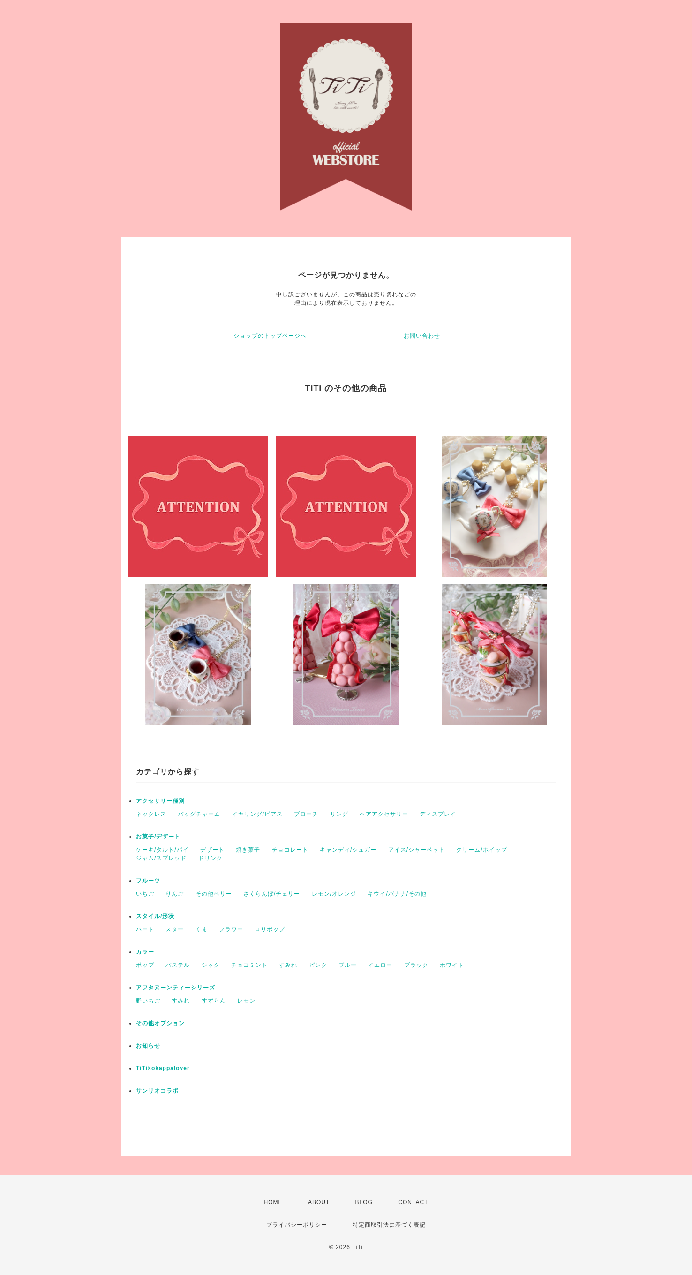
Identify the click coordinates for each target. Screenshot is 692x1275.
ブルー (347, 965)
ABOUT (319, 1202)
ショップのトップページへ (270, 335)
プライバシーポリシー (296, 1225)
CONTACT (413, 1202)
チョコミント (249, 965)
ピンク (318, 965)
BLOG (364, 1202)
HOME (273, 1202)
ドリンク (210, 858)
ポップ (145, 965)
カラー (145, 952)
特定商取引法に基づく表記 (389, 1225)
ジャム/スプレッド (161, 858)
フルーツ (148, 880)
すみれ (288, 965)
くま (202, 929)
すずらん (214, 1000)
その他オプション (160, 1023)
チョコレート (290, 849)
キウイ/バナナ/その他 (397, 893)
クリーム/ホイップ (481, 849)
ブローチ (306, 814)
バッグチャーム (199, 814)
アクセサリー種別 (160, 801)
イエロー (380, 965)
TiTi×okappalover (163, 1068)
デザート (212, 849)
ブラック (416, 965)
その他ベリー (214, 893)
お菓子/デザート (158, 836)
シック (211, 965)
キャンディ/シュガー (348, 849)
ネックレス (151, 814)
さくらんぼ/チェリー (271, 893)
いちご (145, 893)
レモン (246, 1000)
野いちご (148, 1000)
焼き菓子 (248, 849)
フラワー (231, 929)
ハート (145, 929)
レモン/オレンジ (334, 893)
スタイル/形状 (155, 916)
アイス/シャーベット (416, 849)
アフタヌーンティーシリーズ (175, 987)
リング (339, 814)
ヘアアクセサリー (384, 814)
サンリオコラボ (157, 1090)
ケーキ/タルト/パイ (162, 849)
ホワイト (452, 965)
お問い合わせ (422, 335)
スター (174, 929)
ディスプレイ (438, 814)
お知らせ (148, 1045)
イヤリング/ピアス (257, 814)
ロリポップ (270, 929)
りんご (174, 893)
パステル (177, 965)
